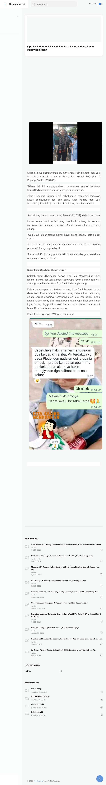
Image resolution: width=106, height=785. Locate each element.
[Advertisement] (57, 84)
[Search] (54, 4)
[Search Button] (34, 4)
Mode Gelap (96, 4)
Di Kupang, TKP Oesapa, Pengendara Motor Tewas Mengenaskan (64, 580)
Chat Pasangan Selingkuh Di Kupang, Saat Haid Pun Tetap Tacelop (65, 605)
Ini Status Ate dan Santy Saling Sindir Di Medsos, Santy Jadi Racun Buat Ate (69, 655)
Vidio (45, 559)
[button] (101, 549)
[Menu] (4, 4)
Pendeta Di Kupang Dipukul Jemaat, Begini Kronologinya (61, 630)
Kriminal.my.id (17, 4)
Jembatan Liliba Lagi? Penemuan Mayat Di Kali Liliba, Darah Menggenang (68, 556)
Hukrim (39, 548)
